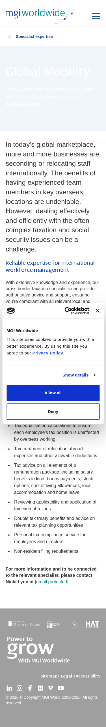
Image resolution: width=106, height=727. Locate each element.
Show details (75, 375)
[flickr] (40, 688)
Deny (53, 411)
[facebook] (30, 688)
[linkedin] (9, 688)
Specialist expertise (34, 36)
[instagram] (19, 688)
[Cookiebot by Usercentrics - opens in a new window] (66, 310)
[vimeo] (50, 688)
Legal (66, 676)
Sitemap (49, 676)
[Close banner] (97, 311)
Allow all (53, 392)
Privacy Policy (48, 352)
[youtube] (60, 688)
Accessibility (88, 676)
